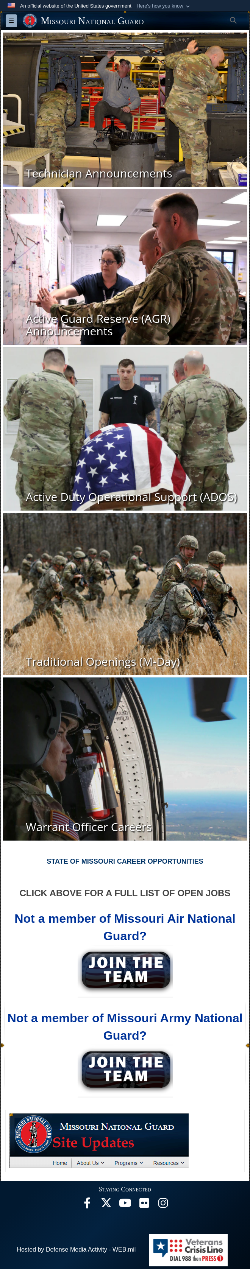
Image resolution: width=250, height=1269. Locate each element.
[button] (163, 6)
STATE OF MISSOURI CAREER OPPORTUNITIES (125, 861)
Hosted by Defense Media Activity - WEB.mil (76, 1249)
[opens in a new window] (87, 1205)
